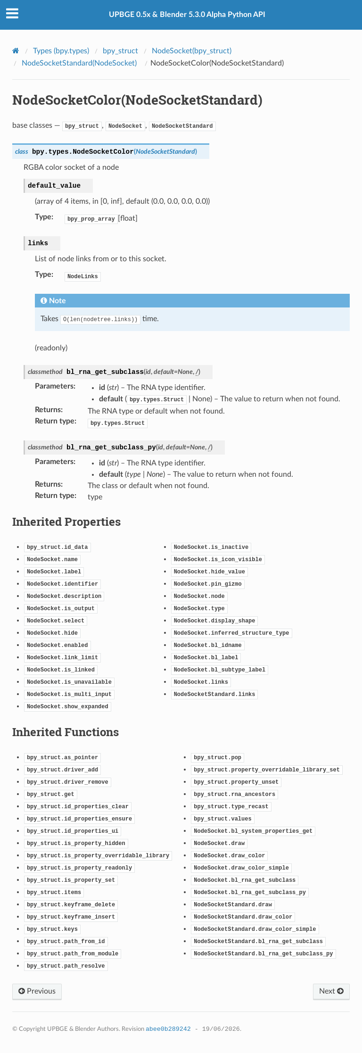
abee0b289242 (168, 1029)
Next (331, 991)
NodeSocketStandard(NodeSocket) (79, 63)
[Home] (17, 50)
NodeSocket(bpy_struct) (191, 51)
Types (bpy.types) (61, 51)
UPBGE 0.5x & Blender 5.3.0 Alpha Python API (187, 14)
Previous (37, 991)
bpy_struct (120, 51)
